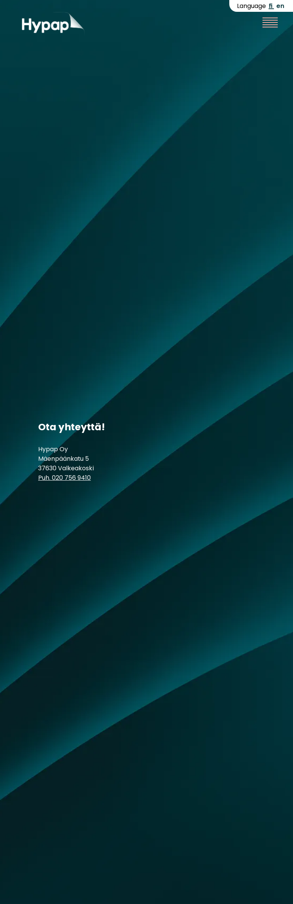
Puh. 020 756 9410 (64, 477)
